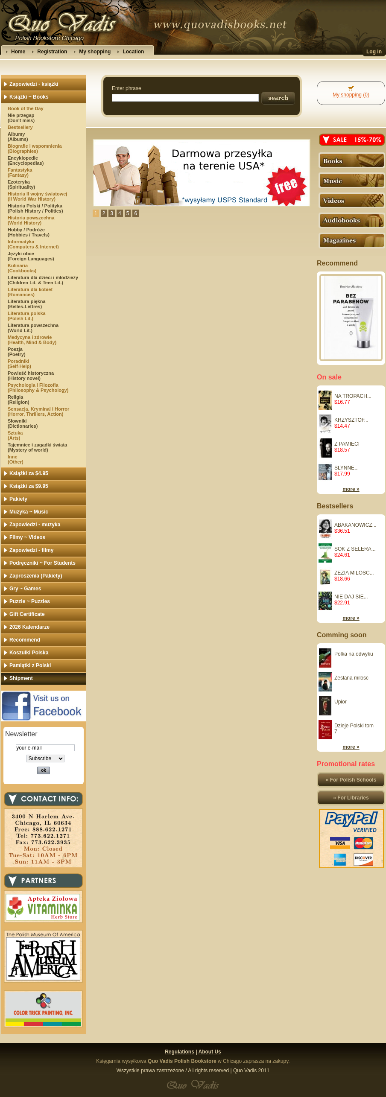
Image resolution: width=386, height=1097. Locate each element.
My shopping (95, 52)
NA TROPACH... (352, 396)
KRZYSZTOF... (351, 420)
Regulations (179, 1052)
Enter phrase (126, 88)
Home (18, 52)
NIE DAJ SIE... (351, 597)
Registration (52, 52)
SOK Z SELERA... (355, 549)
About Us (209, 1052)
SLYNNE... (346, 468)
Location (133, 52)
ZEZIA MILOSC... (354, 573)
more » (350, 489)
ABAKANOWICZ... (355, 525)
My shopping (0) (351, 95)
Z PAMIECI (347, 444)
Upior (340, 702)
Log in (374, 52)
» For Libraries (350, 798)
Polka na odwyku (353, 654)
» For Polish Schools (351, 780)
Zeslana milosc (351, 678)
